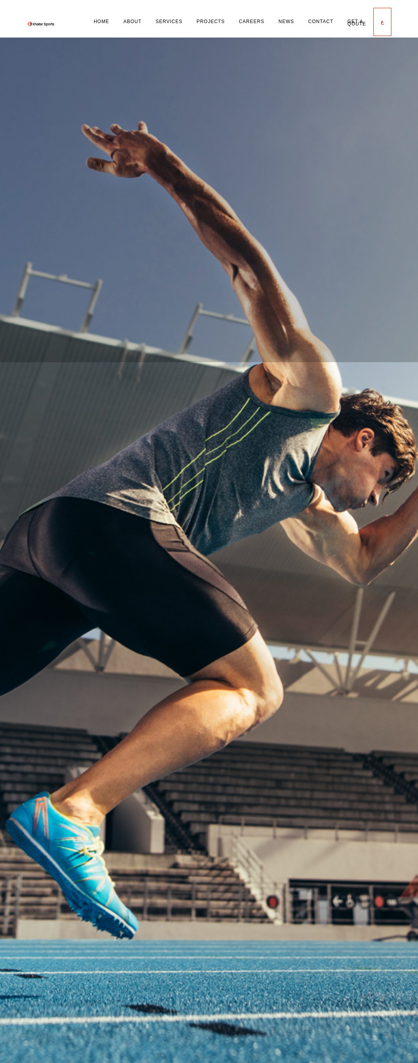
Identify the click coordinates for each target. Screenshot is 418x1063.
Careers (251, 21)
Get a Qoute (356, 23)
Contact (320, 21)
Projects (211, 21)
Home (101, 21)
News (286, 21)
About (132, 21)
